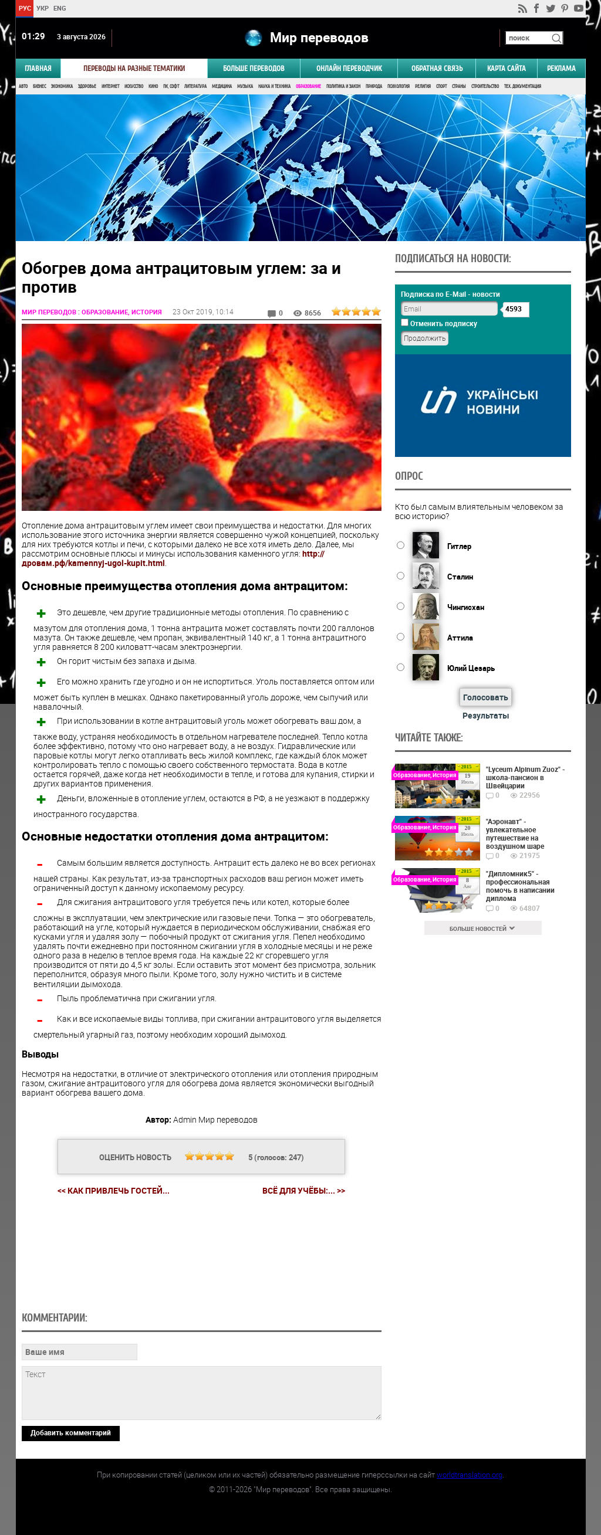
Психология (398, 86)
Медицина (222, 86)
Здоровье (87, 86)
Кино (153, 86)
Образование (308, 86)
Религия (423, 86)
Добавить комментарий (71, 1432)
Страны (459, 86)
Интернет (110, 86)
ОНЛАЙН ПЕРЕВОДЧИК (348, 68)
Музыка (245, 86)
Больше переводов (254, 68)
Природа (374, 86)
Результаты (485, 715)
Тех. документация (522, 86)
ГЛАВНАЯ (38, 68)
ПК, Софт (171, 86)
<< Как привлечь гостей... (114, 1190)
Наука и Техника (274, 86)
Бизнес (39, 86)
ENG (59, 8)
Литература (195, 86)
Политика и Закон (343, 86)
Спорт (441, 86)
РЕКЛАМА (561, 68)
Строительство (485, 86)
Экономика (62, 86)
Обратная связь (436, 68)
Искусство (133, 86)
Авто (23, 86)
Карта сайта (506, 68)
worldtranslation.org (469, 1474)
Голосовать (485, 697)
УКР (42, 8)
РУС (24, 8)
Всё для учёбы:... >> (303, 1190)
